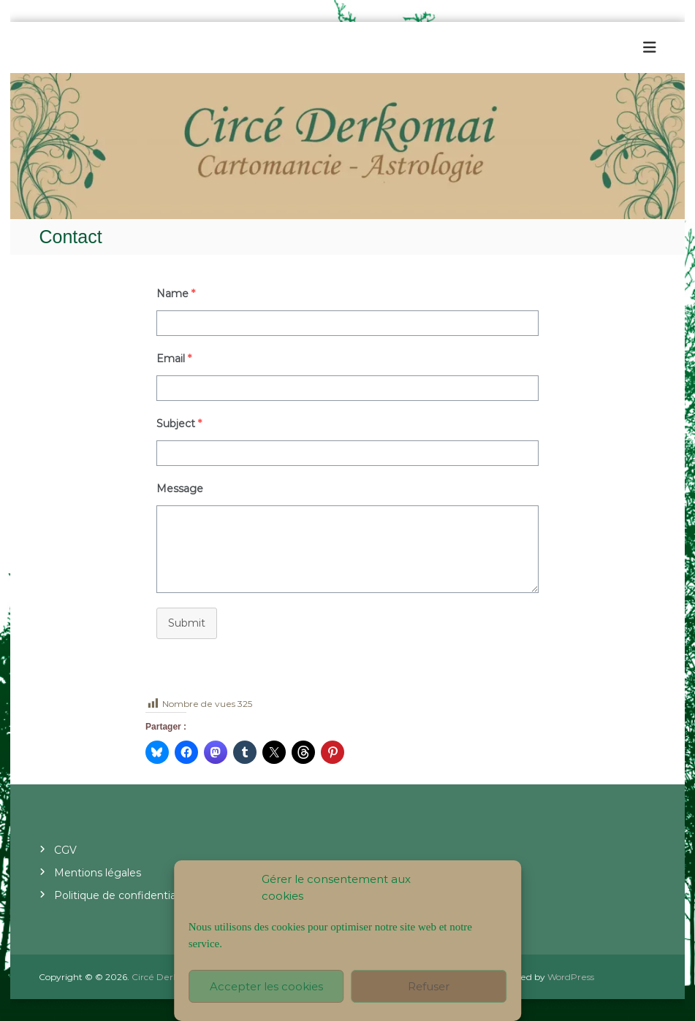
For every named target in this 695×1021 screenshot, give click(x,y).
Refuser (428, 986)
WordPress (570, 976)
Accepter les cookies (266, 986)
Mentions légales (97, 872)
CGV (65, 850)
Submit (186, 623)
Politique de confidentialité (122, 895)
